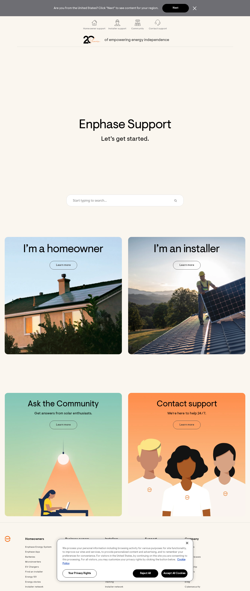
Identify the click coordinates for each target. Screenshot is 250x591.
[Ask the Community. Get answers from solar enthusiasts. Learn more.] (63, 465)
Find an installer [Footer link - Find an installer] (34, 582)
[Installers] (110, 21)
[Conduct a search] (120, 211)
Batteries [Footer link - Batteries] (30, 567)
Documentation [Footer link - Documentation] (113, 587)
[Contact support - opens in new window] (157, 35)
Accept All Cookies (174, 573)
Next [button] (175, 8)
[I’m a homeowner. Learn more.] (63, 306)
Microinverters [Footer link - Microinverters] (33, 572)
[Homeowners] (60, 21)
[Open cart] (192, 21)
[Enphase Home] (39, 21)
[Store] (127, 21)
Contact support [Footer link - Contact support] (154, 582)
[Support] (144, 21)
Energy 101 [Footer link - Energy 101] (31, 587)
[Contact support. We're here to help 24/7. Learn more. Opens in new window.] (186, 465)
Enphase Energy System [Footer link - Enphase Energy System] (38, 557)
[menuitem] (60, 21)
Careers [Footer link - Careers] (189, 587)
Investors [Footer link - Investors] (190, 582)
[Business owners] (86, 21)
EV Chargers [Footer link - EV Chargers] (32, 577)
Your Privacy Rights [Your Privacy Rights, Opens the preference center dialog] (79, 573)
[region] (125, 560)
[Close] (187, 543)
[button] (205, 21)
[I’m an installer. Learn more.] (186, 306)
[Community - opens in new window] (137, 35)
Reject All (145, 573)
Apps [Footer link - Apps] (108, 582)
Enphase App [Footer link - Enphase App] (32, 562)
